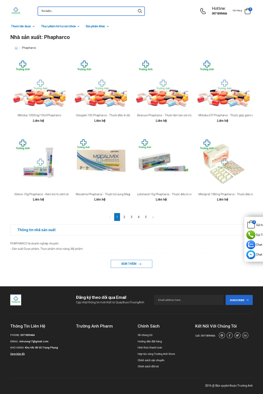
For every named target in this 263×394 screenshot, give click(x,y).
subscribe (239, 300)
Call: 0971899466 (205, 335)
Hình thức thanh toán (150, 347)
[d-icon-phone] (204, 11)
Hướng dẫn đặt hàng (150, 341)
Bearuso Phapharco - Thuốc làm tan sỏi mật (165, 115)
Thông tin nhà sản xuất (36, 230)
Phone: (15, 335)
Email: (14, 341)
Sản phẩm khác (95, 26)
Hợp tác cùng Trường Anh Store (156, 353)
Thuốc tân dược (21, 26)
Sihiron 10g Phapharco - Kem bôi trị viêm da (41, 194)
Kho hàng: (17, 347)
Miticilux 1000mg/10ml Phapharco (39, 115)
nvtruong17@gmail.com (33, 341)
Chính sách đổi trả (148, 366)
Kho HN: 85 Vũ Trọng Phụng (41, 347)
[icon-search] (140, 11)
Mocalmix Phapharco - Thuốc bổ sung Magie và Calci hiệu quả (114, 194)
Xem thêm (129, 263)
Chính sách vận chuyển (151, 360)
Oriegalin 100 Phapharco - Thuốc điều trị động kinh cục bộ (112, 115)
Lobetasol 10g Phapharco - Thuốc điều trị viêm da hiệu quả (174, 194)
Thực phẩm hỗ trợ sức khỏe (58, 26)
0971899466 (219, 13)
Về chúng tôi (145, 335)
